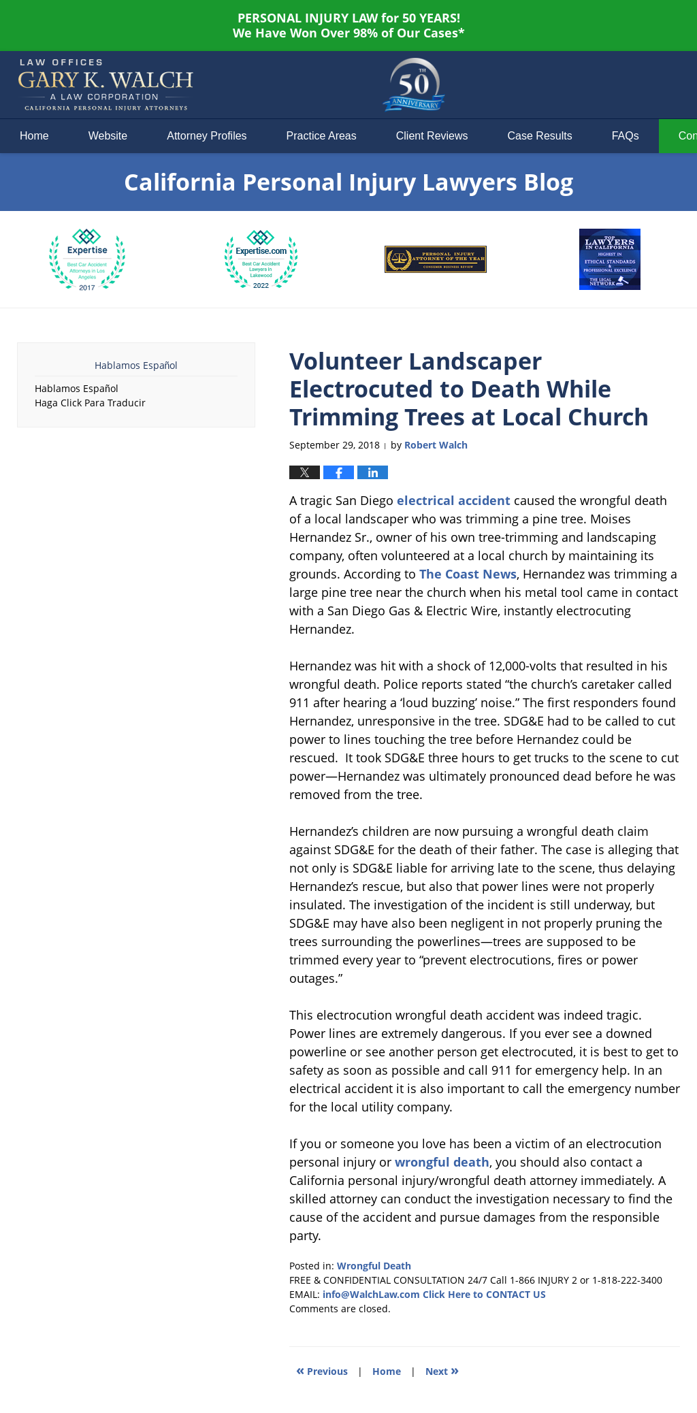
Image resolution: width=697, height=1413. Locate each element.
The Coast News (468, 574)
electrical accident (453, 500)
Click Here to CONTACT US (484, 1294)
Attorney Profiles (206, 136)
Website (108, 136)
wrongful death (442, 1162)
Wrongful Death (374, 1265)
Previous (322, 1370)
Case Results (540, 136)
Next (442, 1370)
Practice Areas (322, 136)
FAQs (625, 136)
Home (34, 136)
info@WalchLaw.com (371, 1294)
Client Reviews (432, 136)
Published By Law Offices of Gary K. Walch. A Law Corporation (565, 85)
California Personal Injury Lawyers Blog (105, 85)
